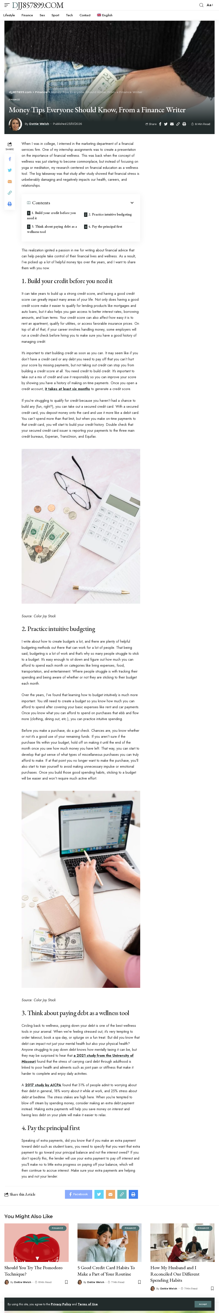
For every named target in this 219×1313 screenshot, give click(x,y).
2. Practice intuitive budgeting (110, 214)
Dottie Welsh (39, 123)
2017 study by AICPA (43, 1085)
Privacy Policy (61, 1304)
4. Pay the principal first (105, 226)
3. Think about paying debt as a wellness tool (52, 229)
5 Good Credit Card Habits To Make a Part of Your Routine (106, 1270)
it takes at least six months (67, 388)
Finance (14, 100)
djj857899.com (37, 5)
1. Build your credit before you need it (51, 215)
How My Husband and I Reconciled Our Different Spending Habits (174, 1273)
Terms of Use (88, 1304)
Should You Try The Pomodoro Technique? (33, 1270)
